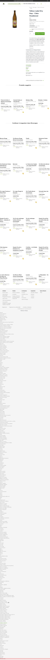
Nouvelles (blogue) (34, 292)
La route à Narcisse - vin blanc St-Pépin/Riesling (5, 276)
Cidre (31, 8)
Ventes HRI (14, 298)
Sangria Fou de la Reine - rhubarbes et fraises (5, 220)
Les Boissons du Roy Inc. (4, 223)
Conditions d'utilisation (27, 307)
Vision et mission (25, 299)
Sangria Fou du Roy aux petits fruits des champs (43, 220)
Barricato (15, 164)
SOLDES (1, 651)
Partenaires (24, 297)
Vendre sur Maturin (16, 292)
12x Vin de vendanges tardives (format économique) (18, 220)
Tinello (27, 138)
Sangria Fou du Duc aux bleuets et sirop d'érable (43, 249)
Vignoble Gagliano (29, 139)
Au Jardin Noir (41, 101)
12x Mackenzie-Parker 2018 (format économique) (5, 165)
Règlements (4, 307)
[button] (28, 4)
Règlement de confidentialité (14, 307)
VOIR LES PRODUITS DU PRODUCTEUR (34, 80)
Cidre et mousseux (40, 7)
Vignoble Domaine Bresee (5, 139)
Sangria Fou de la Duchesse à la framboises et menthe (18, 249)
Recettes (32, 294)
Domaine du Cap (29, 167)
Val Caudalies (2, 194)
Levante (28, 275)
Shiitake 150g (29, 100)
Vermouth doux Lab (43, 191)
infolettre (32, 297)
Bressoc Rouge (3, 138)
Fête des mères (2, 658)
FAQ (1, 655)
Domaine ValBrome (16, 194)
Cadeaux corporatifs (6, 304)
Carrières (32, 296)
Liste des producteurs (7, 300)
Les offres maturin (4, 104)
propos (24, 292)
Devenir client (5, 292)
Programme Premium (7, 296)
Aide (22, 296)
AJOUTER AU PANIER (40, 33)
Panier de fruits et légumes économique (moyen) (6, 101)
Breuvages (35, 7)
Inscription (14, 294)
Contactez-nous (25, 294)
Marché (30, 7)
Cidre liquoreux (3, 247)
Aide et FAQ (5, 298)
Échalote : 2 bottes (42, 100)
